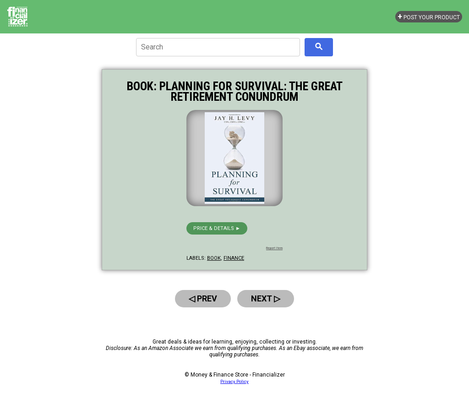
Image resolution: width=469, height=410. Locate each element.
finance (234, 258)
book (214, 258)
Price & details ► (216, 228)
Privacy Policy (234, 381)
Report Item (274, 248)
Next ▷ (265, 298)
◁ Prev (203, 298)
